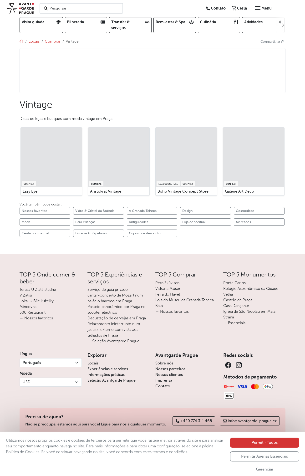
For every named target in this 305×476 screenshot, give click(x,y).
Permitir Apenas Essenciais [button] (264, 469)
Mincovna (28, 306)
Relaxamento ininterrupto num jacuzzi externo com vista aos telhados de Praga (113, 330)
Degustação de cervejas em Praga (116, 318)
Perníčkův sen (167, 283)
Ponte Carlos (234, 283)
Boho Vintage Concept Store (183, 191)
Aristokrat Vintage (105, 191)
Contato (162, 386)
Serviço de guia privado (107, 289)
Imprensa (163, 380)
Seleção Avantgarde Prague (111, 380)
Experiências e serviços (107, 369)
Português (32, 362)
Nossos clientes (169, 374)
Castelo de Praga (237, 300)
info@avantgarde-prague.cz (250, 421)
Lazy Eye (30, 191)
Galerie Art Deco (239, 191)
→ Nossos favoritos (36, 318)
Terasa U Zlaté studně (38, 289)
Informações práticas (106, 374)
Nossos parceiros (170, 369)
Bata (159, 305)
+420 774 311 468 (194, 421)
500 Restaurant (33, 312)
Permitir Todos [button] (265, 456)
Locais (92, 363)
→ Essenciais (234, 323)
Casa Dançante (236, 305)
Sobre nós (164, 363)
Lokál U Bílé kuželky (37, 301)
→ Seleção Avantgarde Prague (113, 341)
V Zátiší (26, 295)
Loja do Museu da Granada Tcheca (184, 300)
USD (26, 382)
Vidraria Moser (167, 288)
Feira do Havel (167, 294)
